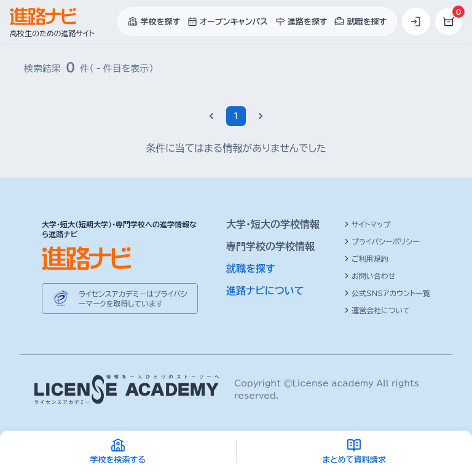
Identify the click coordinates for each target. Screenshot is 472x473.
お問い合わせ (369, 276)
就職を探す (250, 268)
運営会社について (377, 310)
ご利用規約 (366, 258)
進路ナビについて (265, 290)
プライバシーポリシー (382, 241)
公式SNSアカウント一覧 (387, 293)
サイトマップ (367, 224)
